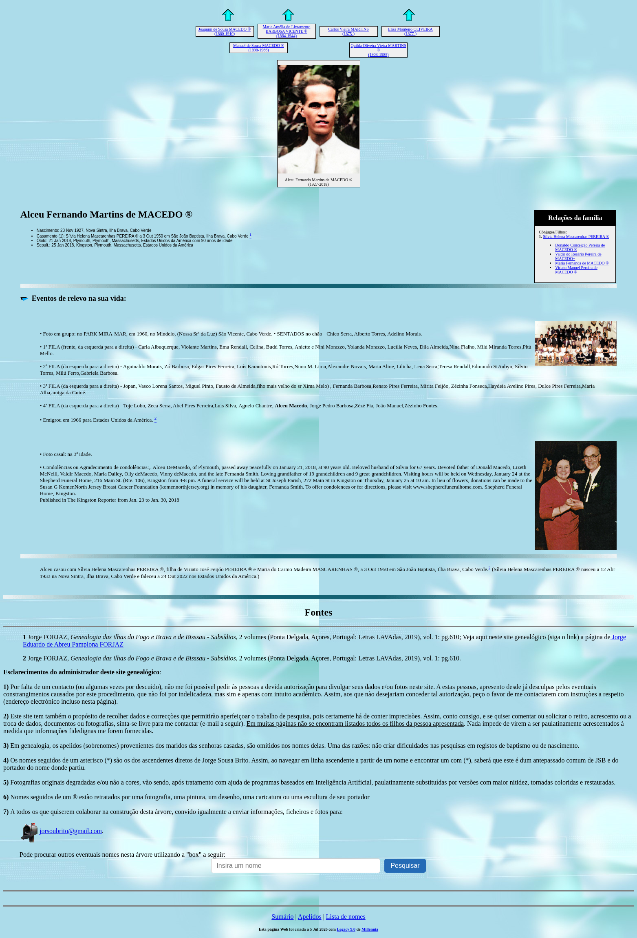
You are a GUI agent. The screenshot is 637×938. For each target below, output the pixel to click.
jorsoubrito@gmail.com (61, 830)
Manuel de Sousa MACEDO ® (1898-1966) (258, 47)
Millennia (369, 929)
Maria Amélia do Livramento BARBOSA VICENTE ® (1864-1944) (287, 31)
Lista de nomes (346, 916)
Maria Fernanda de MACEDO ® (581, 263)
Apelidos (310, 916)
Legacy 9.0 (346, 929)
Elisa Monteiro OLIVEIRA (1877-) (410, 31)
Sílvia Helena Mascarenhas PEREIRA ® (576, 236)
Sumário (282, 916)
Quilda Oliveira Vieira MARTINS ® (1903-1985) (378, 50)
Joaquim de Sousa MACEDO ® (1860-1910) (224, 31)
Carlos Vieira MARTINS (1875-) (348, 31)
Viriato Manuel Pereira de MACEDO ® (576, 269)
